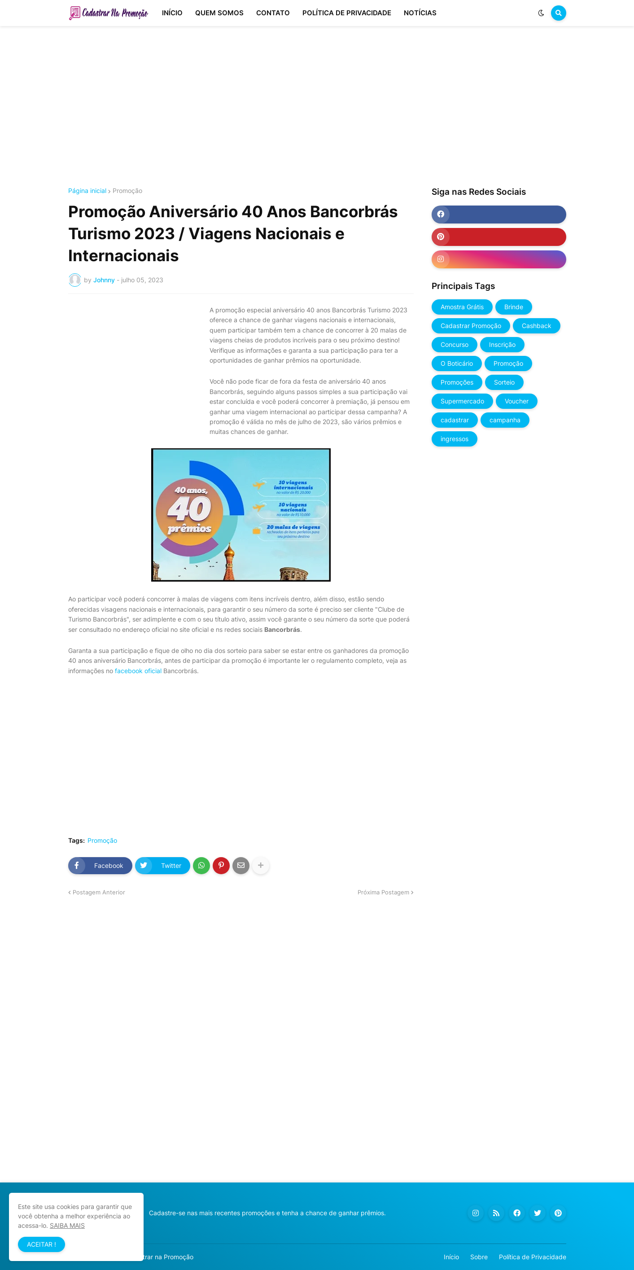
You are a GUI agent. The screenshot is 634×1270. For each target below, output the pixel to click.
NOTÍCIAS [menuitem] (420, 13)
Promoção (127, 191)
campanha (505, 420)
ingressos (454, 438)
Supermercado (462, 401)
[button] (541, 13)
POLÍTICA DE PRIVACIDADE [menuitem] (346, 13)
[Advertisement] (317, 107)
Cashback (536, 325)
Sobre (479, 1257)
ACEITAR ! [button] (41, 1244)
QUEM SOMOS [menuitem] (219, 13)
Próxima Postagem (383, 892)
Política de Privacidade (532, 1257)
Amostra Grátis (462, 307)
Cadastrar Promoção (471, 325)
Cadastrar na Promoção (158, 1257)
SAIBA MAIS (67, 1225)
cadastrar (455, 420)
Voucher (517, 401)
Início (451, 1257)
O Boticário (457, 363)
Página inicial (87, 191)
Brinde (513, 307)
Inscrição (502, 344)
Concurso (454, 344)
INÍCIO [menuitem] (172, 13)
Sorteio (504, 382)
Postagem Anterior (99, 892)
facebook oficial (138, 670)
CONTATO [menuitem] (273, 13)
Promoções (457, 382)
